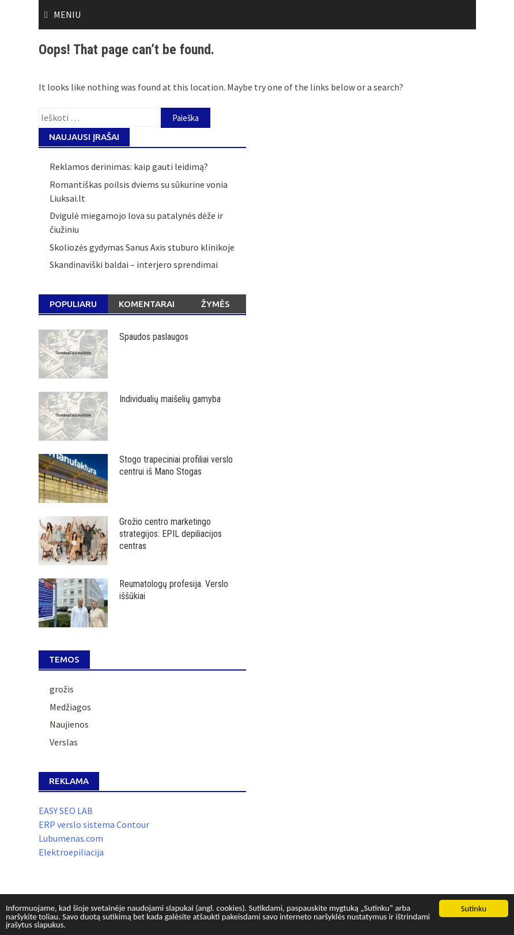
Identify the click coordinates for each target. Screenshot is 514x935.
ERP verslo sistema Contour (94, 824)
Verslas (64, 742)
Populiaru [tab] (73, 304)
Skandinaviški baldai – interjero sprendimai (134, 264)
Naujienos (69, 724)
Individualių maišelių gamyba (170, 398)
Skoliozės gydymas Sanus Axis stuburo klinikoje (142, 247)
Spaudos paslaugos (153, 336)
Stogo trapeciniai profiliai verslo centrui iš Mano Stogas (176, 465)
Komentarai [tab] (147, 304)
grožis (62, 689)
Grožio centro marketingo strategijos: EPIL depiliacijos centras (170, 533)
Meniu (67, 14)
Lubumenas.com (71, 838)
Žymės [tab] (215, 304)
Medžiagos (70, 707)
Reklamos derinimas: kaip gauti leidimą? (129, 166)
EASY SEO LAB (66, 810)
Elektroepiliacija (71, 852)
